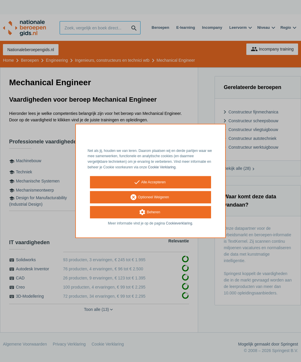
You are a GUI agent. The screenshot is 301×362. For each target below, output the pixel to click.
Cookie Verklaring (161, 167)
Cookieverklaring (179, 223)
